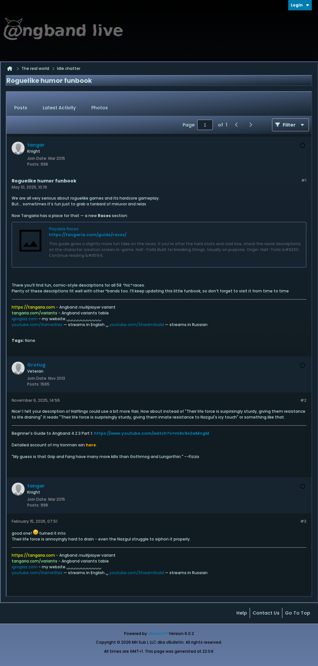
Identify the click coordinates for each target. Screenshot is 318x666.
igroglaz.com (25, 319)
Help (241, 613)
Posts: (33, 164)
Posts (20, 107)
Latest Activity (59, 107)
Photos (99, 107)
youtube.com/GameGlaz (37, 324)
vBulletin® (158, 633)
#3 (303, 521)
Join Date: (37, 158)
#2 (303, 400)
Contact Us (266, 613)
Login (300, 5)
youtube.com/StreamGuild (136, 324)
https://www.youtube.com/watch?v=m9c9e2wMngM (151, 433)
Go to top (297, 613)
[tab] (20, 108)
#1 (303, 180)
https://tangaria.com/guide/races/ (87, 234)
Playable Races (64, 229)
